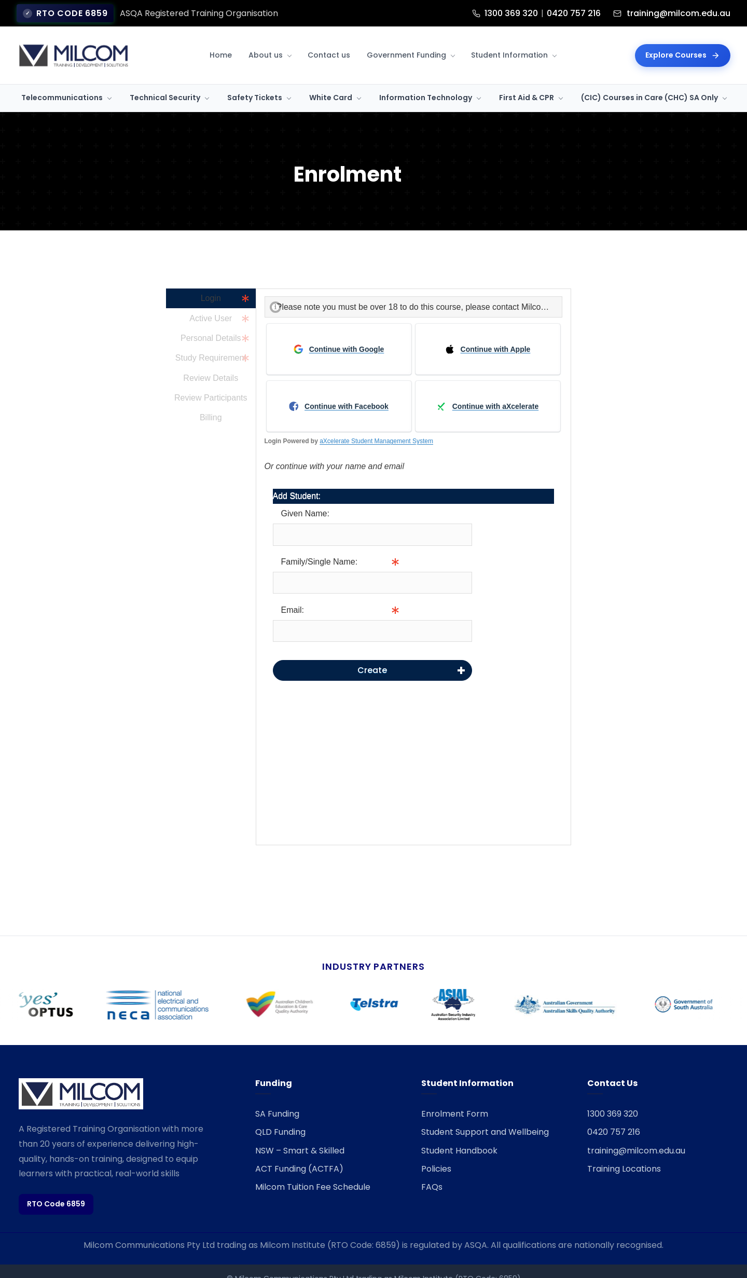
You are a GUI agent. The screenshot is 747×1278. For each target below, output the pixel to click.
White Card (330, 82)
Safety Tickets (254, 82)
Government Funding (406, 39)
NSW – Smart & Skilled (299, 1135)
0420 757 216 (613, 1116)
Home (221, 39)
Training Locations (624, 1153)
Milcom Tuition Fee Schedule (312, 1171)
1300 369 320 (612, 1098)
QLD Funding (280, 1116)
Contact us (329, 39)
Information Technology (425, 82)
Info (479, 567)
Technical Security (165, 82)
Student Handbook (459, 1135)
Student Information (509, 39)
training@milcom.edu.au (636, 1135)
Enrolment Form (454, 1098)
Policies (436, 1153)
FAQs (431, 1171)
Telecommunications (62, 82)
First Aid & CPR (526, 82)
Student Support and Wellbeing (485, 1116)
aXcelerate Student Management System (376, 425)
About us (265, 39)
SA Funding (277, 1098)
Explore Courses (682, 39)
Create (372, 655)
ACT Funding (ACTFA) (299, 1153)
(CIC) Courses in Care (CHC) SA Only (649, 82)
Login (211, 282)
